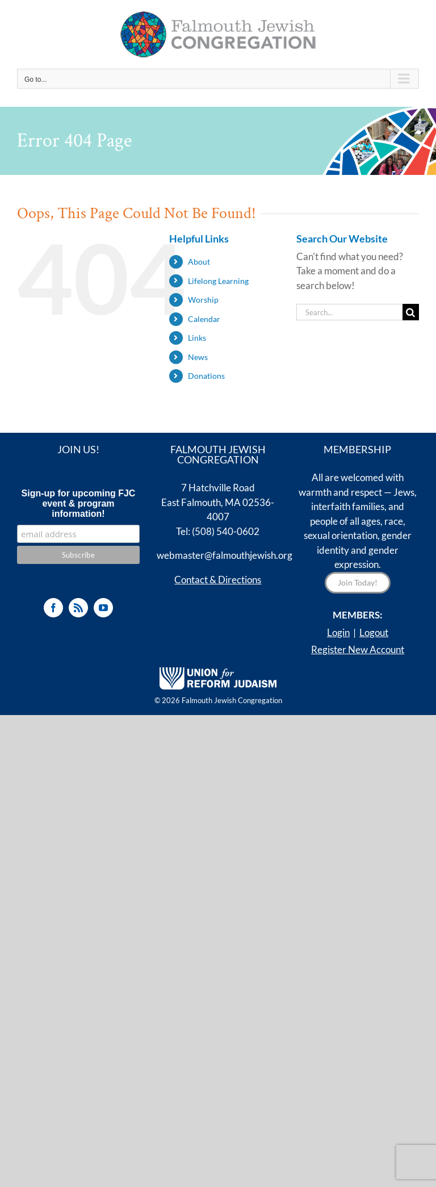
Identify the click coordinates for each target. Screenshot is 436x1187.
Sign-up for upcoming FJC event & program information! (79, 503)
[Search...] (349, 312)
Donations (206, 376)
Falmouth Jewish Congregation (232, 700)
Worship (203, 299)
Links (197, 337)
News (198, 357)
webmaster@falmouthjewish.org (224, 555)
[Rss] (78, 607)
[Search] (411, 312)
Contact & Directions (217, 580)
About (199, 261)
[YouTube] (103, 607)
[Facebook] (53, 607)
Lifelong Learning (218, 281)
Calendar (204, 319)
